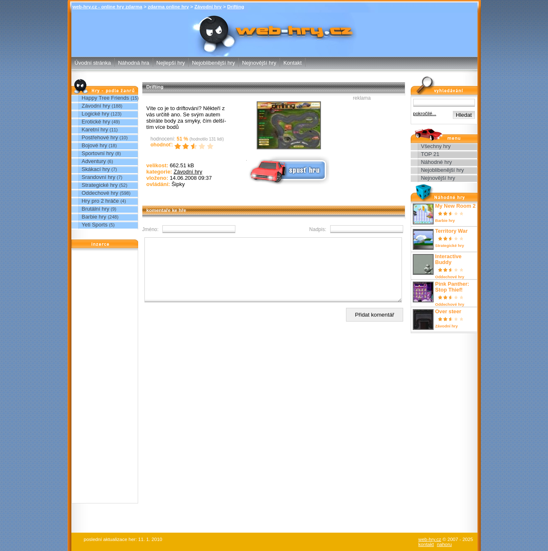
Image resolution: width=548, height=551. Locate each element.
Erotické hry (96, 121)
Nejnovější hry (259, 63)
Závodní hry (208, 6)
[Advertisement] (105, 378)
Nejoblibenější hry (213, 63)
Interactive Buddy (448, 259)
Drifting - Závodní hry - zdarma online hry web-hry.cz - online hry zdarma (274, 23)
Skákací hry (96, 169)
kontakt (426, 544)
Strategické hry (100, 185)
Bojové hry (94, 145)
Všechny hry (436, 146)
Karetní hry (95, 129)
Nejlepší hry (171, 63)
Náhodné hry (436, 162)
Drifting (235, 6)
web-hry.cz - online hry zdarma (107, 6)
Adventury (94, 161)
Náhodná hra (133, 63)
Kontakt (292, 63)
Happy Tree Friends (105, 98)
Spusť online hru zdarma (288, 169)
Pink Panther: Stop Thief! (452, 287)
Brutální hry (95, 209)
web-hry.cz (429, 539)
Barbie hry (94, 217)
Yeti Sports (95, 224)
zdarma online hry (168, 6)
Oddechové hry (100, 193)
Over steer (448, 311)
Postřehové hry (100, 137)
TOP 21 (430, 154)
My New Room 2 (455, 206)
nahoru (444, 544)
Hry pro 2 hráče (100, 201)
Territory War (451, 231)
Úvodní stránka (93, 63)
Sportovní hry (98, 153)
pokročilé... (425, 113)
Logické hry (95, 114)
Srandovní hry (99, 177)
